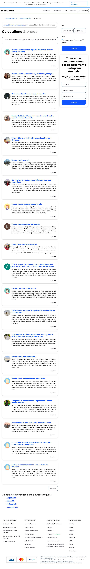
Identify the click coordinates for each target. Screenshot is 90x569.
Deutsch (71, 548)
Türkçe (71, 544)
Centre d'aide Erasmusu (54, 524)
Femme (64, 43)
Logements (46, 11)
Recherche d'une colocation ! (24, 356)
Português (72, 537)
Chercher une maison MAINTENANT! (77, 3)
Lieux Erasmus (29, 534)
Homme (79, 40)
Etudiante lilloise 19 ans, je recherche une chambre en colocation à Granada (33, 117)
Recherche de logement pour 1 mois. (27, 204)
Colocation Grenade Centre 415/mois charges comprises (31, 181)
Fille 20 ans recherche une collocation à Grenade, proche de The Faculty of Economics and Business (33, 265)
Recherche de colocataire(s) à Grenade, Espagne (32, 74)
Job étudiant (29, 541)
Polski (70, 541)
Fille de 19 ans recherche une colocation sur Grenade (30, 466)
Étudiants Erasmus (9, 542)
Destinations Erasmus (10, 524)
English (71, 527)
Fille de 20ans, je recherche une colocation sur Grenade (31, 139)
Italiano (71, 534)
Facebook (50, 531)
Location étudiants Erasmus (34, 537)
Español (71, 524)
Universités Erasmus (9, 527)
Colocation (28, 544)
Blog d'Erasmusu (52, 537)
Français (71, 531)
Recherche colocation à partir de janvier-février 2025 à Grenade (32, 51)
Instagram (50, 534)
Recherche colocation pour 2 (24, 288)
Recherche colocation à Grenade (26, 224)
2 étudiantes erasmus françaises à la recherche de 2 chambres (33, 311)
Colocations (57, 11)
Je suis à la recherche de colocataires (42, 25)
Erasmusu (7, 10)
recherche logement (20, 160)
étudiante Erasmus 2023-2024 (24, 244)
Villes (65, 11)
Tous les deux (68, 40)
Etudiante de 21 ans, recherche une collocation (31, 423)
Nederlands (72, 551)
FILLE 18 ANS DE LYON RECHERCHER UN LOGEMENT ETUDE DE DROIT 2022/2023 (31, 444)
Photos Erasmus (30, 548)
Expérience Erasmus (31, 531)
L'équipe (49, 527)
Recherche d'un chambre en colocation (28, 378)
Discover (73, 11)
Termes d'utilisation (53, 541)
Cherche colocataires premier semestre (29, 94)
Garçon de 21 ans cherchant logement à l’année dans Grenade (32, 401)
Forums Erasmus (30, 524)
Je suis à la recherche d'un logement (15, 25)
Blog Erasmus (29, 527)
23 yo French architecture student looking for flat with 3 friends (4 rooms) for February (32, 335)
